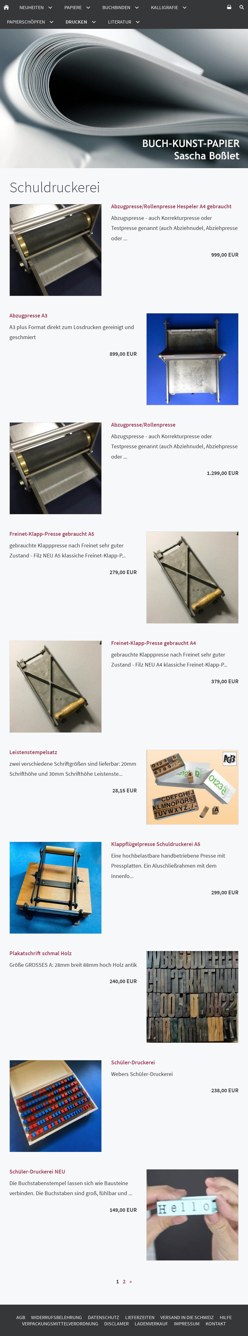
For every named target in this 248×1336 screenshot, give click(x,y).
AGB (20, 1317)
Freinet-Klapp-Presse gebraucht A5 (51, 533)
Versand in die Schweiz (187, 1317)
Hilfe (226, 1317)
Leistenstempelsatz (33, 752)
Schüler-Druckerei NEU (37, 1171)
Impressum (187, 1323)
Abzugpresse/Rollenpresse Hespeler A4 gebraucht (171, 206)
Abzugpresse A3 (28, 315)
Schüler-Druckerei (133, 1062)
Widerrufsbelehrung (56, 1317)
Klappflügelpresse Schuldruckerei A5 (155, 844)
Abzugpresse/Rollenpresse (143, 424)
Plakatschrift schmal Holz (40, 953)
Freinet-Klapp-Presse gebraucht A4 (153, 643)
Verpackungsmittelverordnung (60, 1323)
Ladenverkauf (151, 1323)
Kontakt (216, 1323)
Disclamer (116, 1323)
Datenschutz (103, 1317)
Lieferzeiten (139, 1317)
